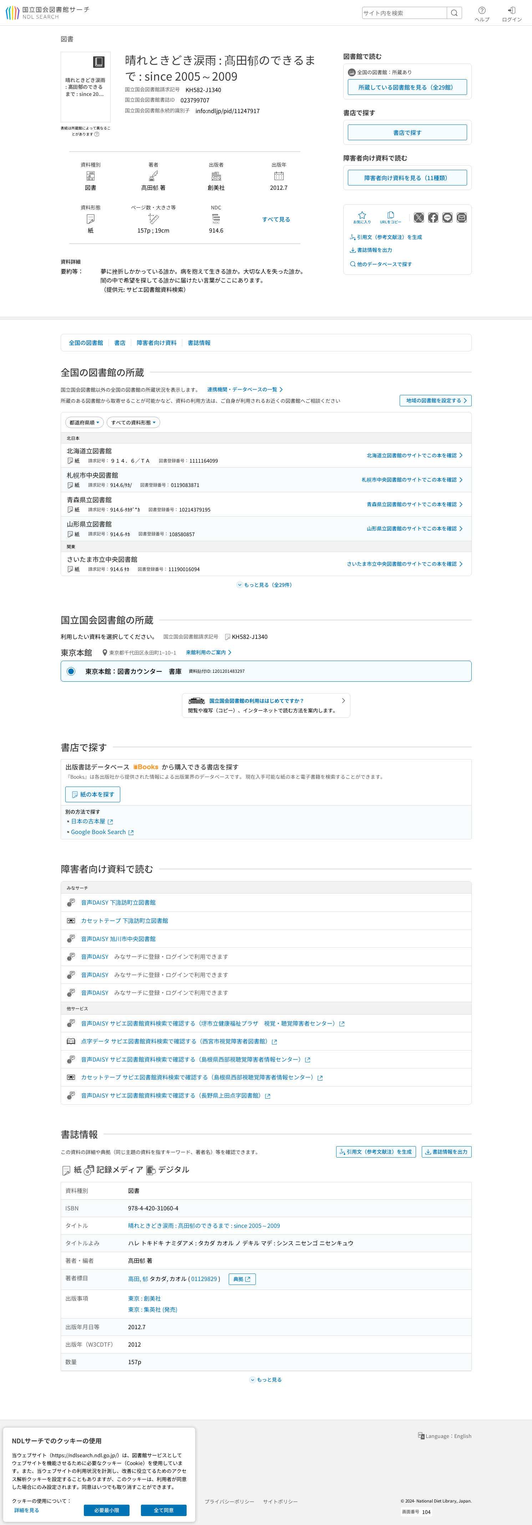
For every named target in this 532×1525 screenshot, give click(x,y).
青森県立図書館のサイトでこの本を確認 (416, 504)
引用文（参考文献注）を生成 (385, 237)
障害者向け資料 (157, 342)
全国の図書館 (86, 342)
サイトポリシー (280, 1501)
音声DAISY (94, 956)
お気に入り (362, 217)
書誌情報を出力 (370, 250)
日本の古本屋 (92, 821)
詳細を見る (26, 1510)
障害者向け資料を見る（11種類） (407, 177)
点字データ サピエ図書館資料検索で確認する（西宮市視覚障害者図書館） (179, 1041)
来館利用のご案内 (210, 652)
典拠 (242, 1279)
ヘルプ (482, 13)
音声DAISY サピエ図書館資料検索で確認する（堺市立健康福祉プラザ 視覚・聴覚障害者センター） (213, 1023)
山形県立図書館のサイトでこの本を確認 (416, 528)
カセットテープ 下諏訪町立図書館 (124, 920)
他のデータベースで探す (380, 264)
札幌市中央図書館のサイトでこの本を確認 (413, 480)
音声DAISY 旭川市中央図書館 (118, 938)
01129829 (204, 1278)
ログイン (512, 13)
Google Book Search (103, 831)
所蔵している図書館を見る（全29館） (407, 87)
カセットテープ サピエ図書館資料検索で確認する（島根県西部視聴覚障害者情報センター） (202, 1077)
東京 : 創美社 (144, 1298)
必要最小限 (106, 1510)
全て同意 (164, 1510)
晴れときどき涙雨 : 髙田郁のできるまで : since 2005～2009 (204, 1225)
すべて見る (276, 219)
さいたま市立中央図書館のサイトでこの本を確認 (406, 564)
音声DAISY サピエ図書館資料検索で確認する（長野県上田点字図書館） (176, 1095)
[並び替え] (84, 422)
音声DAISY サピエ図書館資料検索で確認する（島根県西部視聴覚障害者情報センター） (196, 1059)
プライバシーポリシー (229, 1501)
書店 (120, 342)
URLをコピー (390, 217)
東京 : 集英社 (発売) (152, 1309)
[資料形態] (133, 422)
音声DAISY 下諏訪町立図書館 (118, 902)
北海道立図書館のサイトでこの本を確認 (416, 455)
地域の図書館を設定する (438, 400)
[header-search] (412, 13)
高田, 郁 (138, 1278)
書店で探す (407, 132)
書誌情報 (199, 342)
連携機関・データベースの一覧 (246, 389)
